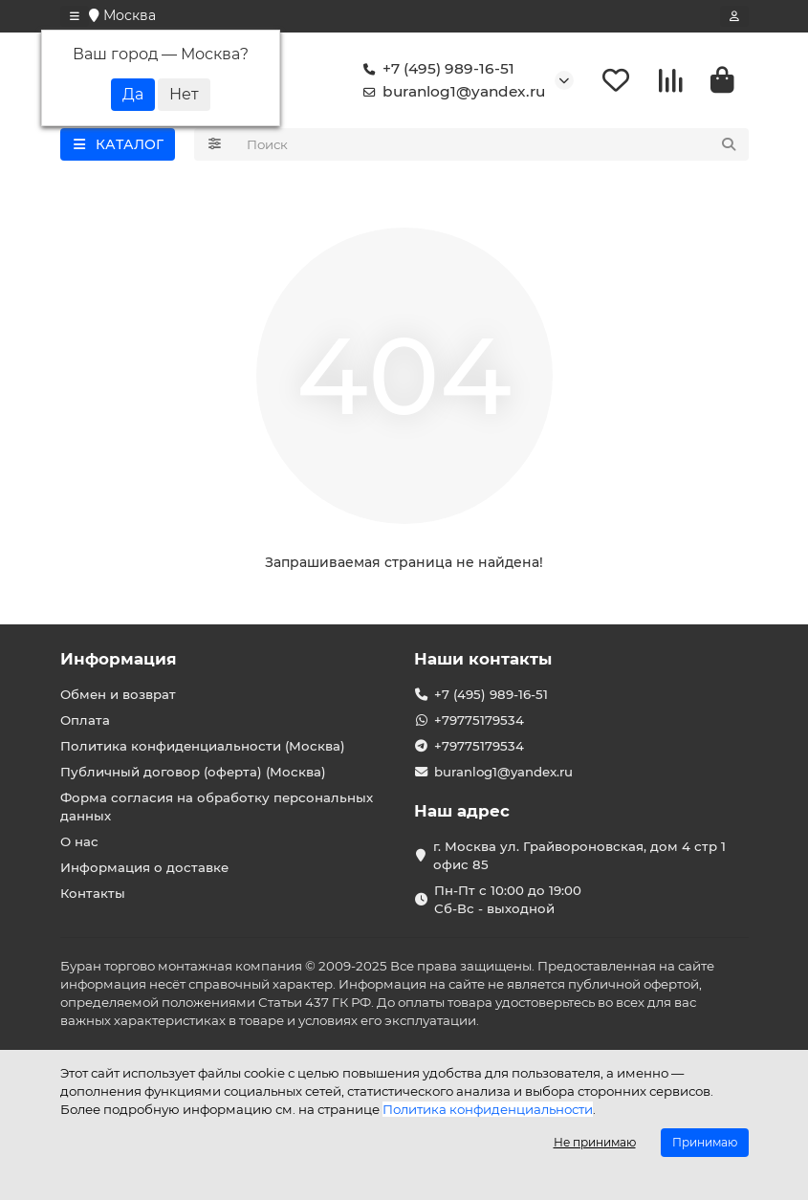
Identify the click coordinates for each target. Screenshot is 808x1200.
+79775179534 (479, 720)
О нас (79, 841)
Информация (118, 658)
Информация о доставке (144, 867)
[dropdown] (74, 16)
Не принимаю (595, 1142)
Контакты (92, 893)
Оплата (85, 720)
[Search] (492, 144)
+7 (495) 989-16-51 (435, 68)
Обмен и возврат (118, 694)
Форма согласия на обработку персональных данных (216, 806)
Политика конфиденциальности (487, 1109)
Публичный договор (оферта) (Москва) (193, 771)
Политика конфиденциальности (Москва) (202, 745)
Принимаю (704, 1142)
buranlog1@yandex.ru (450, 91)
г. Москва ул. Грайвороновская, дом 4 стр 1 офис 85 (579, 855)
